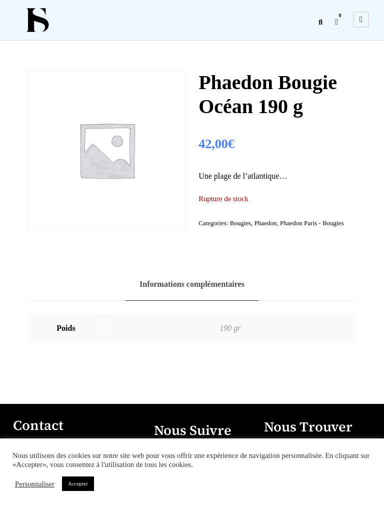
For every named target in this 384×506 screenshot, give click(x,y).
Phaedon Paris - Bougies (312, 223)
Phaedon (265, 223)
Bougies (241, 223)
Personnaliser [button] (34, 484)
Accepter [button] (78, 483)
